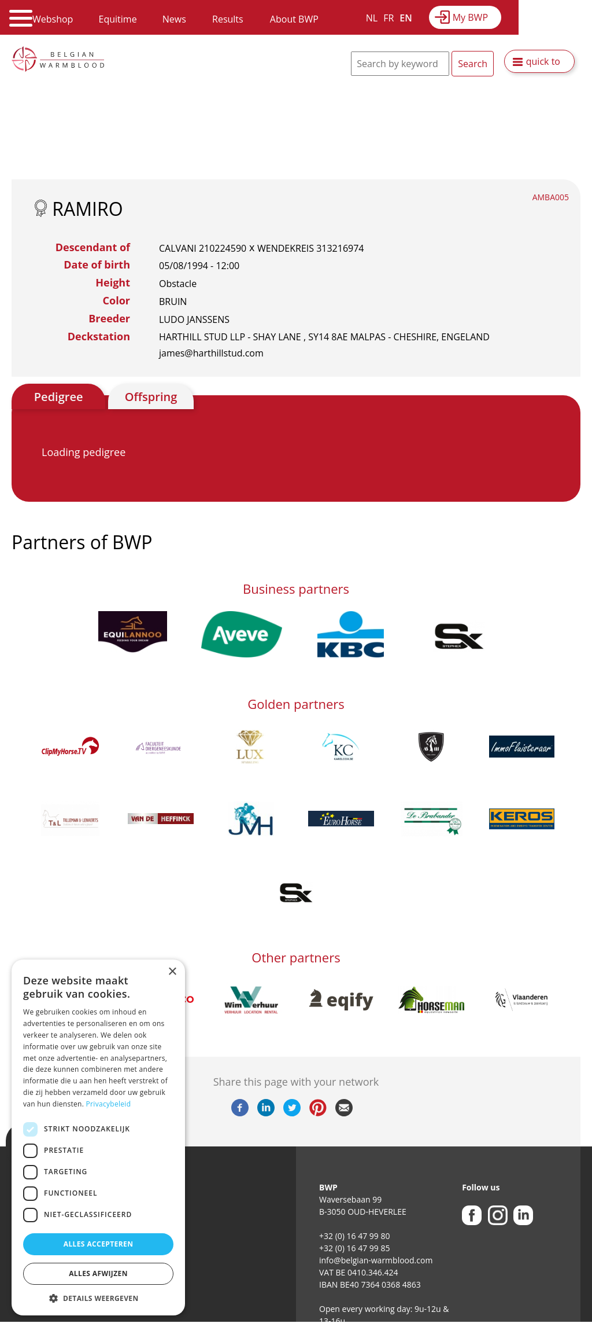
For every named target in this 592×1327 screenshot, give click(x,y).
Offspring (151, 397)
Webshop (52, 19)
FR (388, 18)
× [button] (172, 972)
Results (227, 19)
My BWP (470, 17)
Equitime (118, 19)
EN (405, 18)
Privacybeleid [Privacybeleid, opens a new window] (108, 1104)
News (174, 19)
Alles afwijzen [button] (98, 1273)
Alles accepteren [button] (99, 1244)
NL (372, 18)
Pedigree (58, 397)
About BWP (294, 19)
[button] (98, 1298)
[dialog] (98, 1137)
